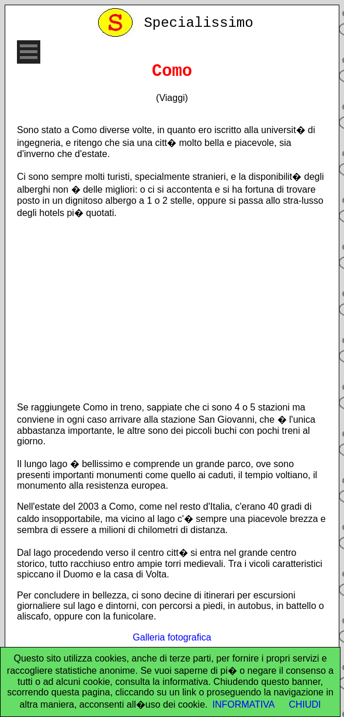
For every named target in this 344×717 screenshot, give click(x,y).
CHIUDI (305, 704)
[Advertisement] (172, 310)
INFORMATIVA (243, 704)
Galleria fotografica (172, 637)
